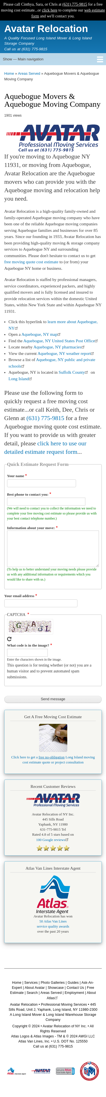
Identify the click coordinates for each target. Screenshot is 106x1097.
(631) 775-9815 (74, 4)
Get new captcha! (9, 639)
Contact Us (75, 988)
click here (49, 10)
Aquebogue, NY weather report (67, 353)
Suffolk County (74, 372)
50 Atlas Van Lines (53, 921)
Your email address (19, 596)
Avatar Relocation (46, 28)
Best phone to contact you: (28, 494)
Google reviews (53, 840)
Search (32, 993)
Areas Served (29, 73)
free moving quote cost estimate (31, 262)
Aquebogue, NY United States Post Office (61, 341)
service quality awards (53, 926)
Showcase (56, 988)
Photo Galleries (53, 983)
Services (31, 983)
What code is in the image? (28, 645)
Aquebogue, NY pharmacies (59, 347)
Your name (15, 476)
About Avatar (35, 988)
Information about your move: (31, 528)
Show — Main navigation (23, 59)
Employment (74, 993)
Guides (73, 983)
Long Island (21, 379)
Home (9, 73)
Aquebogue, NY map (41, 334)
